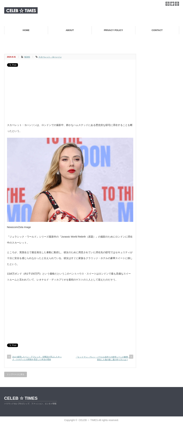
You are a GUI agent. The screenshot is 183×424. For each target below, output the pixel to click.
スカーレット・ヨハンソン (50, 57)
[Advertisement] (70, 93)
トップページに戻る (15, 374)
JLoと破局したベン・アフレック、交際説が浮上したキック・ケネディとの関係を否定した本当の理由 (37, 358)
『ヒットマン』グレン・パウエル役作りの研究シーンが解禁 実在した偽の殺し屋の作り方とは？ (103, 358)
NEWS (27, 57)
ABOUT (70, 30)
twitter (172, 4)
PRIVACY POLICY (113, 30)
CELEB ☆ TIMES (21, 398)
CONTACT (157, 30)
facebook (177, 4)
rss (167, 4)
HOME (26, 30)
